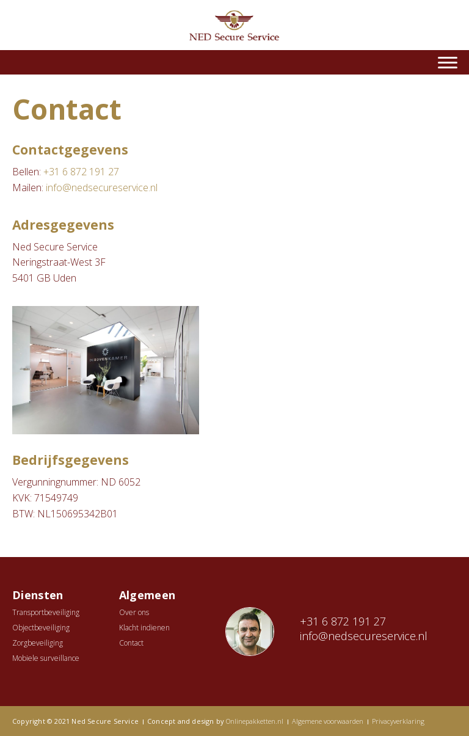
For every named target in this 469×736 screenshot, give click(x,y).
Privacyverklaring (398, 721)
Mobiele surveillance (45, 658)
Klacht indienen (144, 627)
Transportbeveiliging (45, 612)
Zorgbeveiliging (37, 643)
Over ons (134, 612)
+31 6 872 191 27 (81, 171)
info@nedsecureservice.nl (102, 187)
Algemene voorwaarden (327, 721)
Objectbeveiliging (41, 627)
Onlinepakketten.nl (254, 721)
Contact (131, 643)
